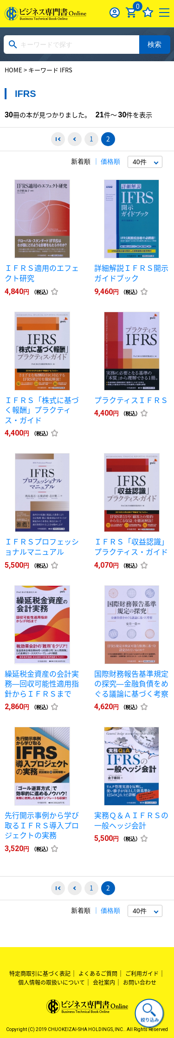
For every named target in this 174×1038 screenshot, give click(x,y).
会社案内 (104, 982)
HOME (13, 69)
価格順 (110, 161)
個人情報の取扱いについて (51, 982)
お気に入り (147, 12)
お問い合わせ (139, 982)
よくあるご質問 (97, 973)
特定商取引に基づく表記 (40, 973)
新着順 (80, 161)
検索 (154, 44)
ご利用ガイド (142, 973)
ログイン (115, 12)
